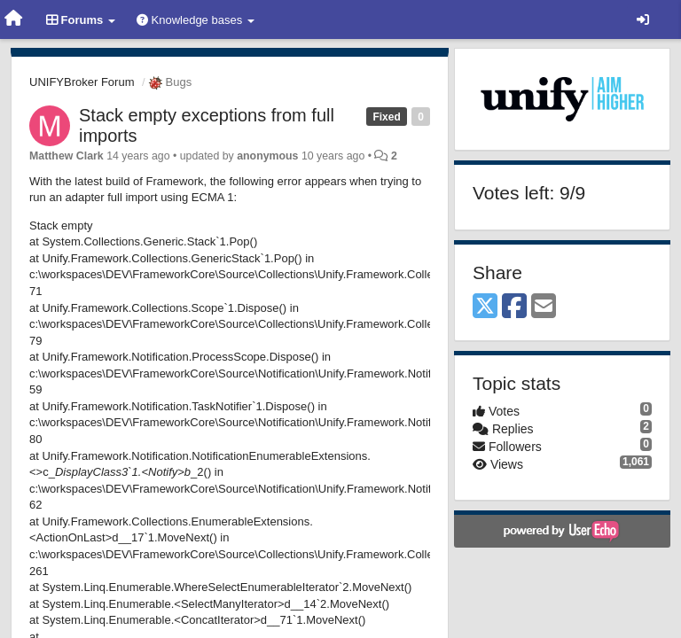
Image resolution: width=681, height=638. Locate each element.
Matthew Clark (66, 156)
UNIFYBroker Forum (81, 82)
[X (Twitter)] (485, 307)
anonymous (267, 156)
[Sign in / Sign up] (643, 19)
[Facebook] (514, 307)
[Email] (543, 307)
